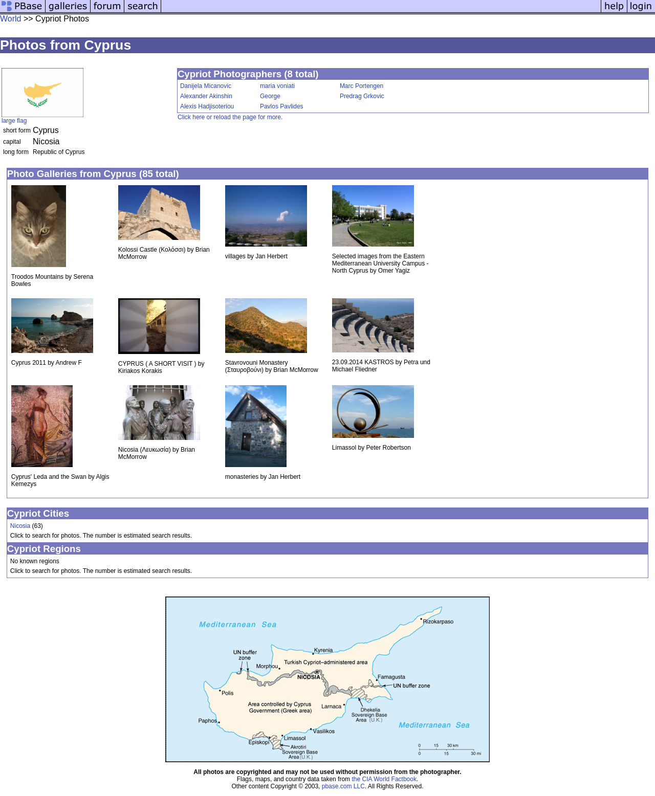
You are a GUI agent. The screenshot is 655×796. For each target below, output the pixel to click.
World (10, 18)
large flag (14, 120)
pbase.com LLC (343, 786)
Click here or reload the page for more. (230, 117)
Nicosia (20, 525)
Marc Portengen (361, 86)
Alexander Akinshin (206, 96)
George (270, 96)
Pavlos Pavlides (281, 106)
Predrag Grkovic (362, 96)
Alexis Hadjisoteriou (207, 106)
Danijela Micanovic (205, 86)
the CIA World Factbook (384, 779)
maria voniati (277, 86)
